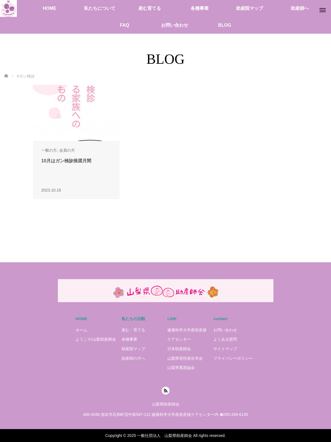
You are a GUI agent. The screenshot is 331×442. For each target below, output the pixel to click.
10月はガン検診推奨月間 (66, 160)
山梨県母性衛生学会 (185, 358)
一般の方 (49, 150)
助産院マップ (249, 8)
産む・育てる (133, 330)
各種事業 (200, 8)
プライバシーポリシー (233, 358)
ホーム (81, 330)
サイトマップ (225, 349)
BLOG (224, 25)
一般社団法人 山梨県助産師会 (164, 435)
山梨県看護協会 (181, 367)
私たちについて (99, 8)
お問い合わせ (174, 25)
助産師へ (300, 8)
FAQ (124, 25)
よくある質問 (225, 339)
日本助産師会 (179, 349)
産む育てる (149, 8)
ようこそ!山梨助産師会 (96, 339)
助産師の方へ (133, 358)
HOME (49, 8)
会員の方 (67, 150)
